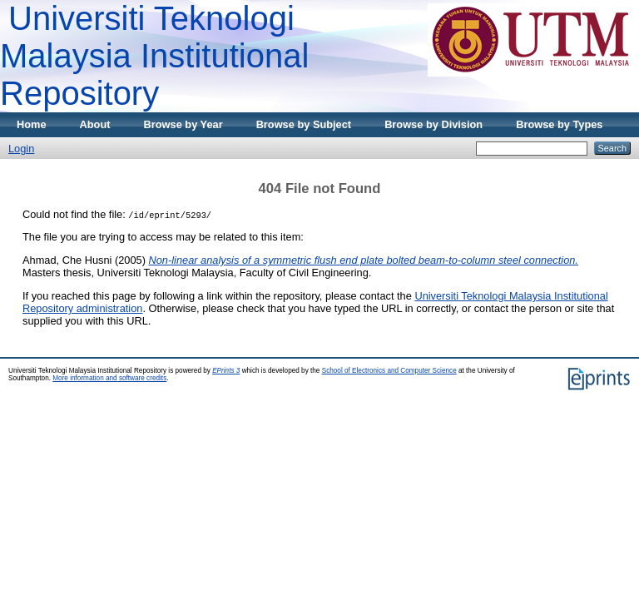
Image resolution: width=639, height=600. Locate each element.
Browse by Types (559, 124)
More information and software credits (109, 378)
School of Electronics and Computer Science (389, 370)
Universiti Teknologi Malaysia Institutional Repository (154, 56)
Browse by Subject (304, 124)
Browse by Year (183, 124)
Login (21, 148)
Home (32, 124)
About (95, 124)
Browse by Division (433, 124)
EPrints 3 (226, 370)
